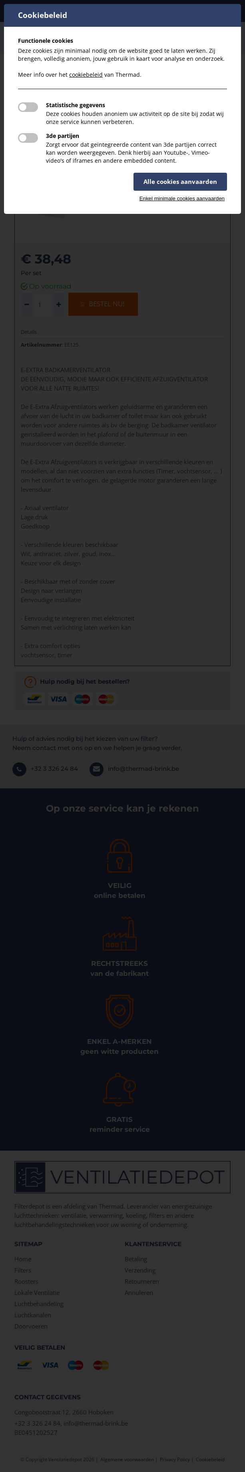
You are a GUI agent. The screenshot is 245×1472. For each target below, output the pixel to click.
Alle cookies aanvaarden (180, 181)
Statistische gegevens (75, 105)
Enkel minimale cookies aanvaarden (182, 198)
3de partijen (62, 136)
